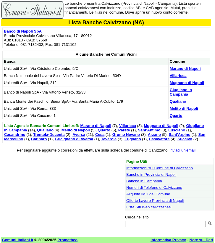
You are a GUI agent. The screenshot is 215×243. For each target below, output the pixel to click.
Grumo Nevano (126, 134)
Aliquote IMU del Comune (148, 194)
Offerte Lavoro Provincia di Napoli (155, 200)
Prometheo (67, 240)
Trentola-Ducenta (48, 134)
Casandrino (14, 134)
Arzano (154, 134)
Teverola (109, 139)
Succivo (184, 139)
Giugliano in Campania (181, 92)
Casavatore (159, 139)
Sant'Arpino (179, 134)
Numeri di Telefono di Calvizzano (154, 187)
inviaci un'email (182, 150)
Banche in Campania (144, 181)
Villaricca (178, 75)
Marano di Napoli (185, 68)
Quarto (176, 115)
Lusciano (176, 130)
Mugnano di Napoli (187, 83)
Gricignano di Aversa (74, 139)
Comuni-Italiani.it (17, 240)
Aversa (78, 134)
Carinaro (39, 139)
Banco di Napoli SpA (23, 31)
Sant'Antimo (149, 130)
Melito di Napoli (184, 108)
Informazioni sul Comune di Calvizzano (159, 168)
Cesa (99, 134)
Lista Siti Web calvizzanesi (149, 207)
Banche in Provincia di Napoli (151, 174)
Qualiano (178, 101)
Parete (124, 130)
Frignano (133, 139)
